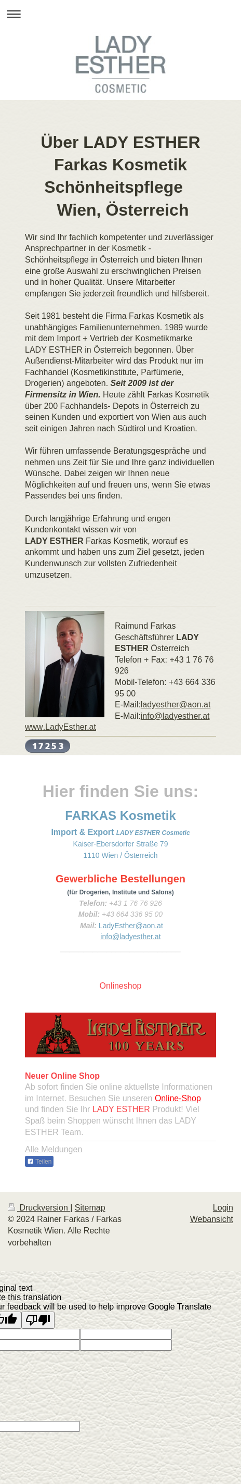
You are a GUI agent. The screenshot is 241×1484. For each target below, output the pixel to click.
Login (223, 1207)
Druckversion (39, 1207)
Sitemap (90, 1207)
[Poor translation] (38, 1320)
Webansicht (211, 1219)
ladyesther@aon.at (176, 704)
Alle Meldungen (53, 1149)
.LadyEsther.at (60, 726)
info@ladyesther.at (175, 716)
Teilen (39, 1161)
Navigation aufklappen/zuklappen (120, 14)
